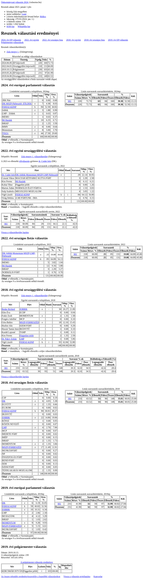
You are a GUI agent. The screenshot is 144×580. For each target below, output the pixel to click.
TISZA (5, 133)
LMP (22, 339)
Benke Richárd (8, 309)
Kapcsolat (98, 576)
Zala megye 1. (13, 52)
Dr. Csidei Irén (8, 175)
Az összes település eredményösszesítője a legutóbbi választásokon (30, 576)
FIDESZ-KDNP (9, 107)
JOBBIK (23, 309)
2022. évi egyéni (31, 40)
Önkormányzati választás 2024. (15, 2)
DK (3, 401)
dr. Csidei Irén (44, 161)
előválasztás (24, 161)
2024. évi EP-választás (11, 40)
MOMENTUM (9, 523)
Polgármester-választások (12, 42)
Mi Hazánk (7, 120)
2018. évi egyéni (73, 40)
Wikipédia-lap (24, 26)
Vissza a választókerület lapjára (15, 232)
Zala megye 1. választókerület (34, 156)
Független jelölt (27, 335)
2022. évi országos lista (52, 40)
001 (69, 101)
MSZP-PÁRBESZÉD (29, 322)
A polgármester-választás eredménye (36, 562)
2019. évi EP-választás (118, 40)
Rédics (43, 16)
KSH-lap (10, 26)
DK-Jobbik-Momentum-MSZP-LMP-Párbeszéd (37, 175)
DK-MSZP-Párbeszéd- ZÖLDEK (17, 103)
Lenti (24, 14)
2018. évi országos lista (94, 40)
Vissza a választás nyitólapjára (76, 576)
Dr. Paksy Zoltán (9, 339)
